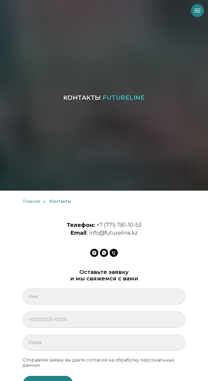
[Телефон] (114, 253)
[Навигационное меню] (197, 10)
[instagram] (94, 253)
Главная (31, 201)
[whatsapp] (104, 253)
